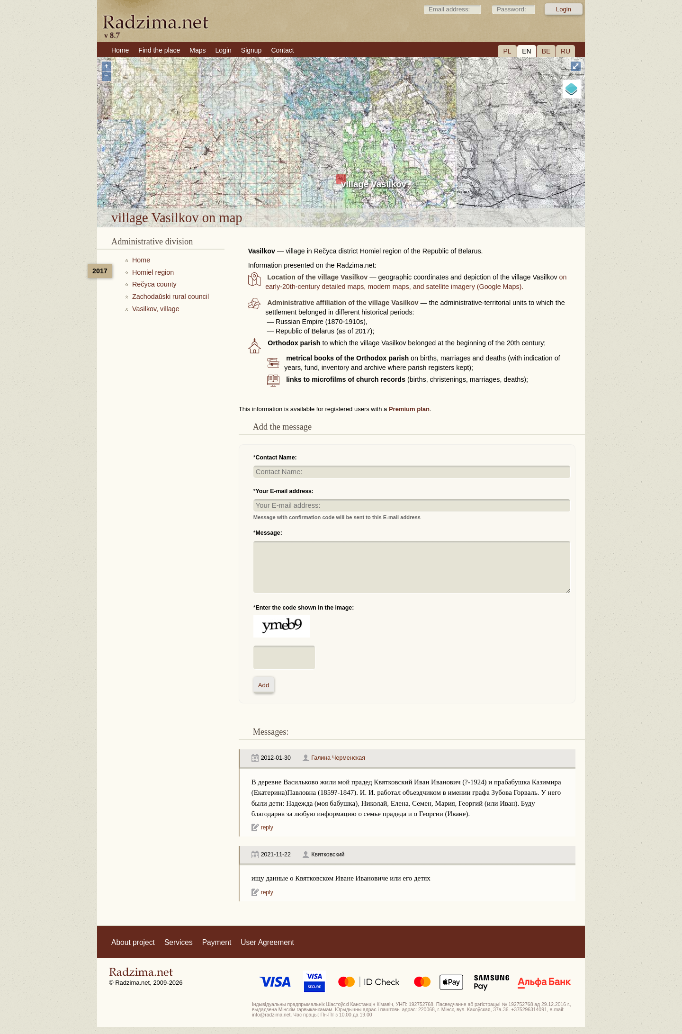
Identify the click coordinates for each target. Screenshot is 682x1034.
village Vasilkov (373, 184)
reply (267, 827)
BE (546, 51)
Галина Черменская (338, 758)
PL (507, 51)
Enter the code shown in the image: (305, 607)
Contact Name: (276, 457)
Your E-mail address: (285, 491)
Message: (269, 533)
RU (565, 51)
